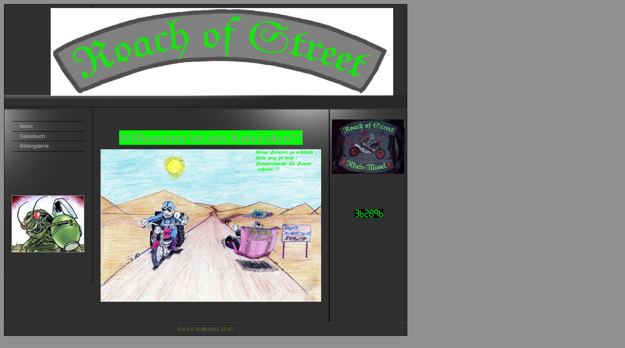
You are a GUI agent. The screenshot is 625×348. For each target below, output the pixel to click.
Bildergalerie (34, 146)
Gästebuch (32, 136)
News (26, 126)
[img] (205, 56)
